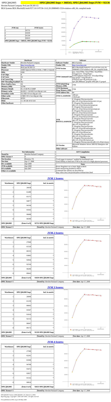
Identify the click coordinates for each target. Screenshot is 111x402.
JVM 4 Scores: (55, 341)
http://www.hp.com (27, 65)
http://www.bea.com (79, 65)
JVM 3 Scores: (55, 287)
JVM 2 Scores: (55, 232)
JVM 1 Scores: (55, 178)
